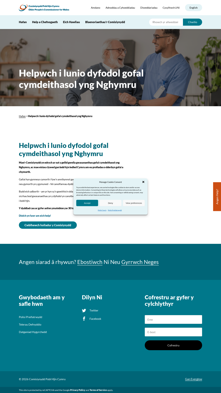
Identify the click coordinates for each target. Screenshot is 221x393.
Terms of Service (98, 390)
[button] (143, 182)
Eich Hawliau (71, 22)
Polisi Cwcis (102, 210)
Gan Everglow (193, 379)
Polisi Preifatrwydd (115, 210)
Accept (87, 203)
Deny (110, 203)
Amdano (95, 7)
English (194, 7)
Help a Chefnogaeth (45, 22)
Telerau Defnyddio (30, 324)
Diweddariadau (148, 7)
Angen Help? (217, 196)
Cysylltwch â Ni (171, 7)
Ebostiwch (89, 262)
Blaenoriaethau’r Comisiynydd (105, 22)
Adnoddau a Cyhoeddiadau (120, 7)
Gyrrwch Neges (140, 262)
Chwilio (192, 22)
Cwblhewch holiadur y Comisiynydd (48, 225)
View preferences (134, 203)
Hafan (23, 22)
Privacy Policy (77, 390)
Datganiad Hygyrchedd (33, 332)
